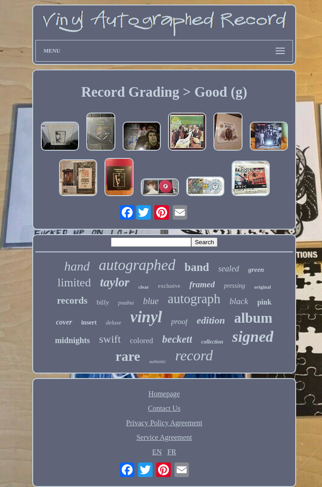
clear (144, 287)
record (194, 355)
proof (179, 321)
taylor (114, 282)
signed (252, 336)
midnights (72, 340)
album (253, 318)
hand (77, 266)
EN (157, 452)
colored (141, 340)
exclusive (169, 285)
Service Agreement (164, 437)
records (72, 300)
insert (89, 322)
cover (64, 322)
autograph (194, 298)
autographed (137, 265)
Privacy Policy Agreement (164, 423)
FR (171, 452)
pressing (234, 285)
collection (212, 342)
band (196, 267)
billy (103, 302)
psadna (126, 303)
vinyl (146, 317)
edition (211, 320)
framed (202, 284)
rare (127, 356)
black (238, 301)
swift (110, 339)
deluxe (113, 322)
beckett (177, 339)
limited (74, 282)
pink (264, 302)
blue (151, 301)
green (256, 269)
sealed (228, 268)
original (262, 287)
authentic (157, 361)
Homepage (164, 394)
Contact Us (164, 408)
